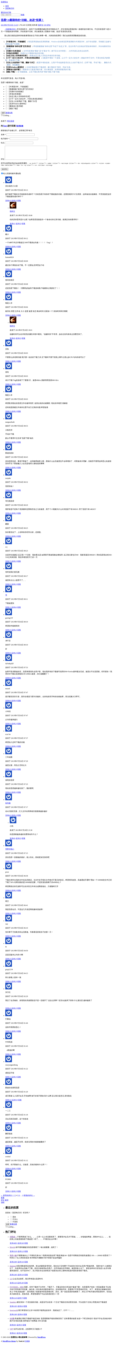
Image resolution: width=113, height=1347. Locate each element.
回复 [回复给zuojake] (19, 493)
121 (11, 1282)
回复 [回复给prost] (19, 893)
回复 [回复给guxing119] (19, 633)
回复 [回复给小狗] (23, 841)
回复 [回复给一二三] (19, 1126)
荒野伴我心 (9, 852)
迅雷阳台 (4, 2)
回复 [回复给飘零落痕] (19, 1149)
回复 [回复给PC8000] (19, 1194)
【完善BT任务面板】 (16, 91)
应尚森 (8, 806)
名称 (3, 134)
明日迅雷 (10, 121)
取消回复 (19, 126)
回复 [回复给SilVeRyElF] (19, 681)
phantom (13, 1269)
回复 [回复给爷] (19, 610)
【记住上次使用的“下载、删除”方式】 (23, 101)
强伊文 (40, 25)
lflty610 (12, 1250)
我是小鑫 (13, 1258)
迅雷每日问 (9, 8)
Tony (5, 126)
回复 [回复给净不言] (19, 656)
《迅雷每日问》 (10, 29)
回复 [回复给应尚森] (19, 818)
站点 (2, 143)
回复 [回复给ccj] (19, 564)
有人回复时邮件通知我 (12, 176)
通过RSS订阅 (6, 12)
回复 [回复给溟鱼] (19, 364)
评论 (47, 25)
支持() (8, 204)
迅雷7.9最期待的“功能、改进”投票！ (22, 20)
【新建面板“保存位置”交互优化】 (21, 89)
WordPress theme (9, 1344)
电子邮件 (5, 139)
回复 (26, 1246)
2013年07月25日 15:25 (9, 25)
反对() (14, 204)
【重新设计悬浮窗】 (16, 106)
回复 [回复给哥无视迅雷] (19, 516)
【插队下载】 (13, 109)
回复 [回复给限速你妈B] (19, 471)
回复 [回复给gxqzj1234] (19, 984)
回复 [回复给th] (19, 962)
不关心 (15, 1222)
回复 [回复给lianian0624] (19, 272)
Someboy (13, 1305)
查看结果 (9, 113)
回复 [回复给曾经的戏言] (19, 295)
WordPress (41, 1340)
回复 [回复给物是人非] (19, 318)
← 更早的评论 (6, 1198)
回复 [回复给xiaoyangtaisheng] (19, 1080)
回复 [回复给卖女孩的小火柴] (19, 204)
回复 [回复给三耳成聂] (19, 772)
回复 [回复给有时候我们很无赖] (19, 587)
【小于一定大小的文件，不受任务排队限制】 (25, 99)
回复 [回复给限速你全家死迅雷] (20, 1103)
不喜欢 (15, 1225)
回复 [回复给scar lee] (19, 749)
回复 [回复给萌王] (19, 916)
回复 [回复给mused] (19, 704)
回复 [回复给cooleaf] (19, 1172)
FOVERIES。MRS (17, 1290)
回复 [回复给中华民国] (19, 1057)
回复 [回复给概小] (19, 250)
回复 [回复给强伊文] (23, 227)
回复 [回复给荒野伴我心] (19, 864)
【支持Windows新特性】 (17, 104)
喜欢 (14, 1220)
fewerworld (14, 1313)
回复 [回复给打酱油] (19, 1034)
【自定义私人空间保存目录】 (19, 96)
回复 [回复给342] (19, 939)
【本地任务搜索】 (15, 94)
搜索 (22, 15)
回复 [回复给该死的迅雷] (19, 795)
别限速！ (13, 1240)
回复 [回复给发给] (19, 387)
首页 (7, 6)
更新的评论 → (29, 1198)
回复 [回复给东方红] (19, 1011)
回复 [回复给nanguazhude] (19, 445)
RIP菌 (12, 1321)
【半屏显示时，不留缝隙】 (18, 87)
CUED (27, 1344)
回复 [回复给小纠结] (19, 727)
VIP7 (11, 1332)
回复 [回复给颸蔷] (19, 539)
